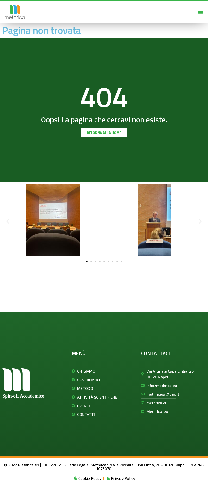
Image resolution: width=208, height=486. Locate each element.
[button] (200, 12)
